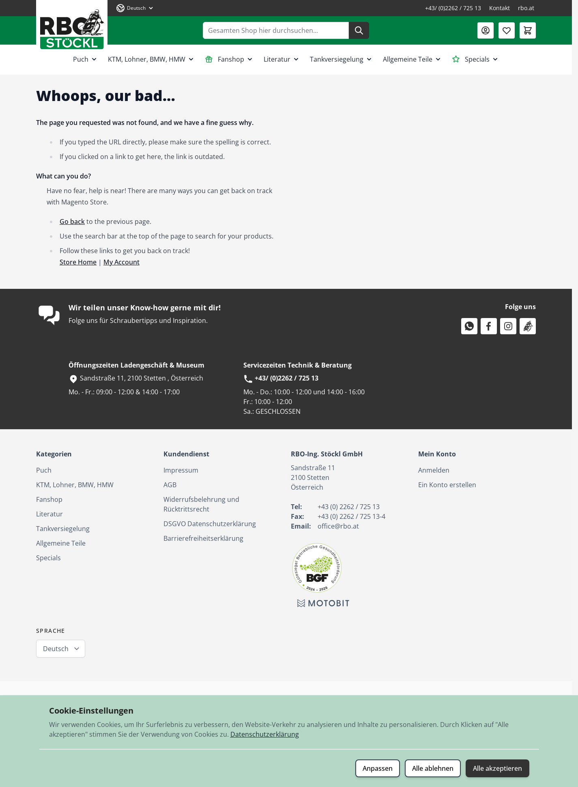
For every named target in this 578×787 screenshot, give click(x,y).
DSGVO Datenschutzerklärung (209, 523)
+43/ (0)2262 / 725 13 (453, 8)
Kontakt (499, 8)
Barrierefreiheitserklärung (203, 538)
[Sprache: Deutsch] (135, 8)
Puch (85, 59)
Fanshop (229, 59)
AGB (169, 484)
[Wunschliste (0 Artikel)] (506, 30)
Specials (475, 59)
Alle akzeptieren (497, 768)
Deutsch (56, 648)
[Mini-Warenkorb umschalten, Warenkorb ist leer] (528, 30)
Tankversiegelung (341, 59)
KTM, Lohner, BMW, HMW (151, 59)
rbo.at (526, 8)
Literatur (282, 59)
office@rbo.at (338, 526)
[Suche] (359, 30)
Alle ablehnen (432, 768)
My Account (121, 262)
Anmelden (433, 470)
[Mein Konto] (485, 30)
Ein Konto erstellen (447, 484)
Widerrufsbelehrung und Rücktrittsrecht (201, 504)
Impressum (180, 470)
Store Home (78, 262)
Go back (72, 221)
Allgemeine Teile (412, 59)
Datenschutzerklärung (264, 734)
